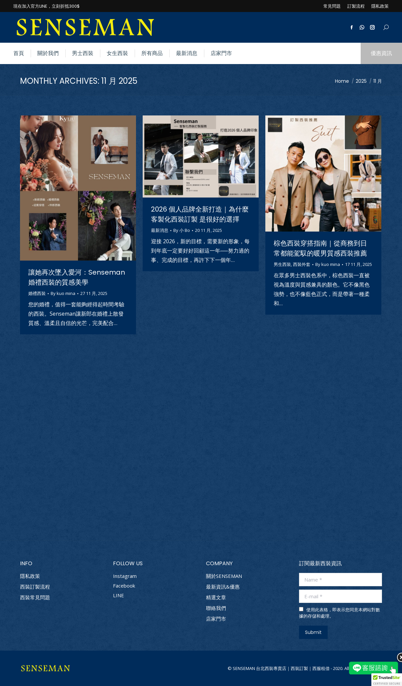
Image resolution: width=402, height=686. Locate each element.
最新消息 (159, 230)
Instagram (125, 576)
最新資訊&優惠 (223, 587)
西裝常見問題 (35, 597)
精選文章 (216, 597)
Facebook (124, 585)
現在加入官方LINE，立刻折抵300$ (46, 6)
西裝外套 (301, 264)
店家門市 (216, 619)
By (63, 293)
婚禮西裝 (37, 293)
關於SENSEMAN (224, 576)
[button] (386, 679)
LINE (118, 595)
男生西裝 (282, 264)
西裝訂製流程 (35, 587)
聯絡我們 (216, 608)
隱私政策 (30, 576)
